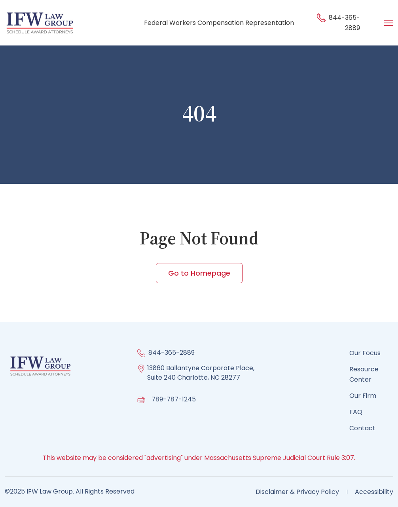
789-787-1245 (174, 399)
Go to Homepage (199, 273)
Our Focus (365, 353)
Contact (362, 428)
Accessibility (374, 491)
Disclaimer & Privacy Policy (297, 491)
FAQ (355, 411)
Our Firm (362, 395)
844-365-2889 (171, 352)
